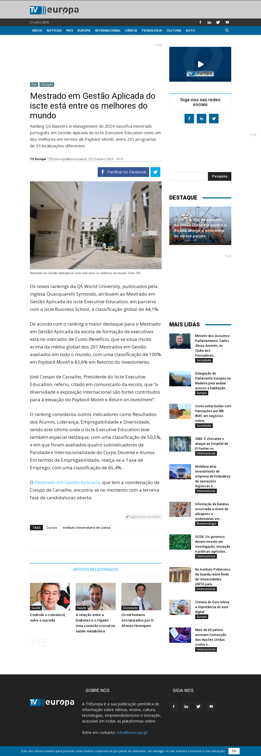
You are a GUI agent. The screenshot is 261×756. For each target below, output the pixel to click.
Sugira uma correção (143, 517)
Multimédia (42, 39)
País (69, 30)
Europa (84, 30)
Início (37, 30)
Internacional (108, 30)
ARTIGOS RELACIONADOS (95, 569)
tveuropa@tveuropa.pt (70, 159)
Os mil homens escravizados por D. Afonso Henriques (137, 620)
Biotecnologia (206, 523)
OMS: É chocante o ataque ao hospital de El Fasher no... (211, 444)
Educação (47, 84)
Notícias (54, 30)
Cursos (52, 527)
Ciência (131, 30)
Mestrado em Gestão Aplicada (67, 482)
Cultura (173, 30)
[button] (227, 30)
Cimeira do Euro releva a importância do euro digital (212, 607)
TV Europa (38, 159)
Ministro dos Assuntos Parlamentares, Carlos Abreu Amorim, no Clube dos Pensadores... (212, 345)
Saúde (36, 608)
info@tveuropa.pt (132, 732)
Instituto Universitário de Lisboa (86, 527)
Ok (234, 751)
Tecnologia (152, 30)
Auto (190, 30)
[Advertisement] (96, 60)
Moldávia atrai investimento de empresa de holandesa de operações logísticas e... (212, 476)
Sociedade (130, 608)
